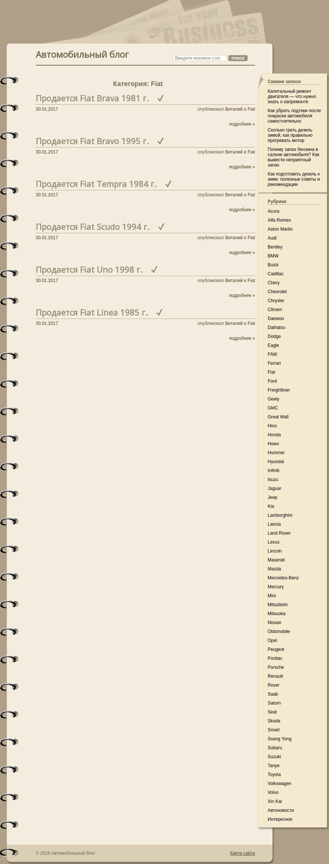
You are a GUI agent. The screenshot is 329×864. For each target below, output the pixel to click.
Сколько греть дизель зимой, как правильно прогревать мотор (290, 135)
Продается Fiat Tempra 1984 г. (96, 183)
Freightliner (279, 390)
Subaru (275, 747)
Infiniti (273, 470)
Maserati (276, 560)
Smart (274, 729)
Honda (274, 434)
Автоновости (281, 810)
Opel (272, 640)
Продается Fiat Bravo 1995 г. (92, 140)
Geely (273, 399)
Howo (273, 443)
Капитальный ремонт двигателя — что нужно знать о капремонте (292, 96)
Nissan (274, 622)
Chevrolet (277, 291)
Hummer (276, 452)
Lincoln (275, 551)
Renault (275, 676)
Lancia (274, 524)
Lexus (274, 542)
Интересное (280, 819)
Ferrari (274, 363)
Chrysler (276, 300)
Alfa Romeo (279, 220)
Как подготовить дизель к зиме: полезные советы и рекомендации (294, 179)
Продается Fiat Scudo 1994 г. (92, 226)
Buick (273, 265)
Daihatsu (276, 327)
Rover (274, 685)
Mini (272, 595)
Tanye (274, 765)
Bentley (275, 247)
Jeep (272, 497)
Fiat (251, 109)
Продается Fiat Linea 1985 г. (92, 312)
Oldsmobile (279, 631)
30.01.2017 (47, 109)
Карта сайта (242, 853)
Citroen (275, 309)
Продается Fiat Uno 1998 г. (89, 269)
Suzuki (274, 756)
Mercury (276, 586)
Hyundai (276, 461)
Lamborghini (280, 515)
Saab (273, 694)
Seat (272, 712)
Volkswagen (279, 783)
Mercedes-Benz (283, 577)
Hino (272, 425)
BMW (273, 256)
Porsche (276, 667)
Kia (271, 506)
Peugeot (276, 649)
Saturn (274, 703)
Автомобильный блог (82, 53)
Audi (272, 238)
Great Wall (278, 417)
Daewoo (276, 318)
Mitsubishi (277, 604)
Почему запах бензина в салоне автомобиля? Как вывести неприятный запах (293, 157)
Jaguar (274, 488)
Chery (274, 282)
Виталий (234, 109)
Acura (273, 211)
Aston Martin (280, 229)
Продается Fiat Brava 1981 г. (92, 98)
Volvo (273, 792)
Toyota (274, 774)
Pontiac (275, 658)
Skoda (274, 721)
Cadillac (276, 273)
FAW (272, 354)
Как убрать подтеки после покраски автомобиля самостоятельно (294, 116)
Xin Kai (275, 801)
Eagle (273, 345)
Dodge (274, 336)
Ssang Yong (279, 738)
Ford (272, 381)
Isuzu (273, 479)
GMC (273, 408)
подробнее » (242, 124)
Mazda (274, 569)
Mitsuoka (277, 613)
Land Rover (279, 533)
